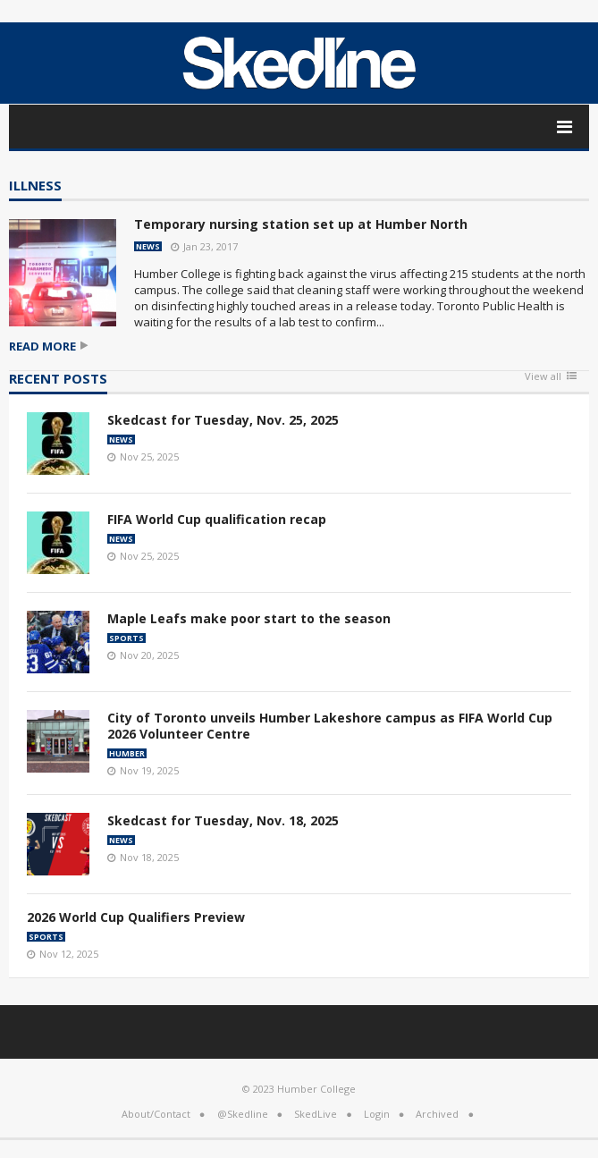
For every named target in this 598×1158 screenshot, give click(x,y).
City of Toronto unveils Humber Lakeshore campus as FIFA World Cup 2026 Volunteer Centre (329, 725)
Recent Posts (58, 379)
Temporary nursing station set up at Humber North (300, 224)
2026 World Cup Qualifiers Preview (136, 917)
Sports (126, 638)
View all (543, 377)
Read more (42, 346)
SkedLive (315, 1113)
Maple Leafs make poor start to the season (249, 618)
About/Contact (156, 1113)
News (148, 246)
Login (377, 1113)
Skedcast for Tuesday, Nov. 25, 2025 (223, 419)
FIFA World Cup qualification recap (216, 519)
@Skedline (242, 1113)
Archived (437, 1113)
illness (35, 186)
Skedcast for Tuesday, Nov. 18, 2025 (223, 820)
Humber (127, 753)
